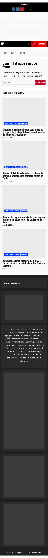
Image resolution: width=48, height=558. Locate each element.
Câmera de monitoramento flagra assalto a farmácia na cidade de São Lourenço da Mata (23, 219)
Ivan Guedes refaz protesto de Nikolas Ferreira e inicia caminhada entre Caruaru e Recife (23, 263)
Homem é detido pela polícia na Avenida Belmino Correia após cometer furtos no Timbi (22, 175)
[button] (2, 44)
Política (24, 254)
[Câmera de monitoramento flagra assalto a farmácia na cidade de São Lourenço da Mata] (24, 199)
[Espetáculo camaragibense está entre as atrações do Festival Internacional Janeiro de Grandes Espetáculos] (24, 112)
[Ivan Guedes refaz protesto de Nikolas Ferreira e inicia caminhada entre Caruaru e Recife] (24, 243)
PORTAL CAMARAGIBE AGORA (24, 16)
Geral (17, 167)
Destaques (9, 123)
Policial (24, 167)
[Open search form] (28, 43)
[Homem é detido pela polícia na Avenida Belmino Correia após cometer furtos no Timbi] (24, 155)
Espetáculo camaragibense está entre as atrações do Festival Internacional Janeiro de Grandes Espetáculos (23, 132)
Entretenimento (21, 123)
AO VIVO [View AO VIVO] (38, 44)
